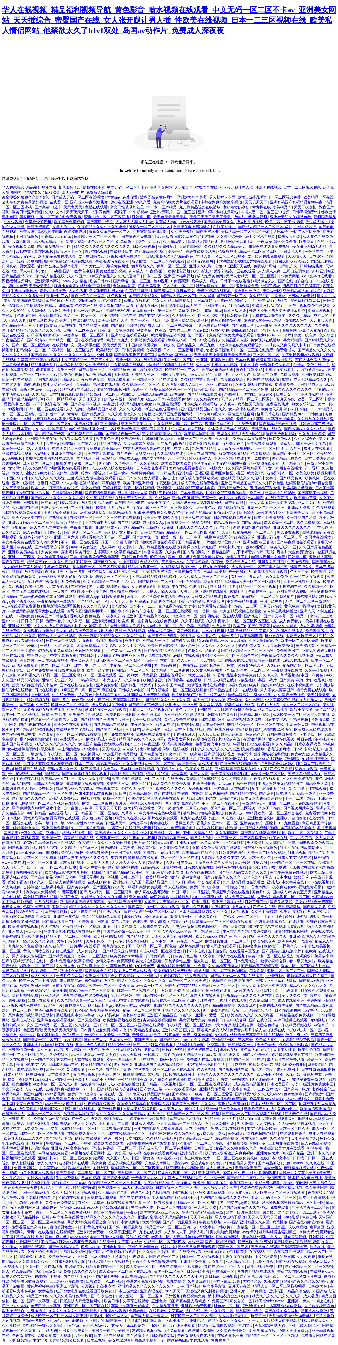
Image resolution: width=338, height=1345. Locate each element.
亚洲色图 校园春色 (259, 542)
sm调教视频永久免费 (268, 557)
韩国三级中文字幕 (311, 444)
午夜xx (217, 562)
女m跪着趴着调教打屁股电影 (31, 749)
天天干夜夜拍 (305, 207)
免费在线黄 (280, 1207)
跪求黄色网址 (118, 266)
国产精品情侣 (151, 754)
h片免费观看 (70, 582)
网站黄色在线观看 (231, 867)
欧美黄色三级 (107, 439)
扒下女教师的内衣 (263, 641)
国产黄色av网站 (185, 1104)
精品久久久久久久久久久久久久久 (102, 246)
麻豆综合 (188, 646)
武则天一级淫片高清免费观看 (152, 596)
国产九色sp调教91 (172, 444)
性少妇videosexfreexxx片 (80, 1207)
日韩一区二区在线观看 (45, 409)
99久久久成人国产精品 (172, 301)
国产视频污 (315, 1094)
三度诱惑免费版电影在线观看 (92, 478)
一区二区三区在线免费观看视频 (171, 779)
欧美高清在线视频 (23, 927)
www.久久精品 (75, 281)
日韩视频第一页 (241, 1045)
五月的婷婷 (168, 493)
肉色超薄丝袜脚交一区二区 (92, 429)
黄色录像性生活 (178, 961)
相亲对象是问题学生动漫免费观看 (219, 1099)
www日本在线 (13, 862)
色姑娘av (162, 498)
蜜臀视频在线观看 (143, 858)
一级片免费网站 (69, 976)
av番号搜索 (153, 552)
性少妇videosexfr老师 (274, 335)
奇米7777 (27, 1035)
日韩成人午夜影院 (48, 784)
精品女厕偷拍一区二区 (215, 286)
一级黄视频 (257, 1291)
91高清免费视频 (120, 966)
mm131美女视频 (72, 242)
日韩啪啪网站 (191, 246)
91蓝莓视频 (68, 892)
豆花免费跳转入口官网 (138, 848)
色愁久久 (195, 651)
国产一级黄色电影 (78, 271)
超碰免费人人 (233, 813)
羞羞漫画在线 (105, 419)
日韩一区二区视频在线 (136, 991)
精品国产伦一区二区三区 (294, 453)
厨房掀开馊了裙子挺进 (268, 867)
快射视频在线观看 (65, 468)
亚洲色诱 (125, 429)
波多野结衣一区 (280, 473)
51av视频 (226, 419)
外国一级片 (228, 636)
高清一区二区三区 (233, 1247)
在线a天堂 (247, 537)
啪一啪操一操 (206, 611)
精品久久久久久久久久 (308, 986)
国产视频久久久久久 (29, 798)
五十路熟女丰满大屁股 (57, 577)
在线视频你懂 (92, 340)
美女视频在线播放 (265, 340)
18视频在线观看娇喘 (161, 409)
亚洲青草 (164, 488)
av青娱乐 (223, 527)
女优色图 (266, 394)
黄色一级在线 (179, 557)
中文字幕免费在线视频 (31, 591)
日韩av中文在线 (202, 340)
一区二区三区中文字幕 (46, 1222)
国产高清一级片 (48, 207)
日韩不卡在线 (194, 951)
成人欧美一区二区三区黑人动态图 (259, 567)
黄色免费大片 (96, 1040)
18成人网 (286, 444)
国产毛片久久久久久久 (268, 936)
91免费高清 (180, 281)
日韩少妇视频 (144, 246)
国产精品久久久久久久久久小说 (35, 330)
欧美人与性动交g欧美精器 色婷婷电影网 (53, 232)
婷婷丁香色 (18, 882)
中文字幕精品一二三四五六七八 (87, 360)
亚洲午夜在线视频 (237, 1257)
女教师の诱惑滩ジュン (123, 744)
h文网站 (197, 793)
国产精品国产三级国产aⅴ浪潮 (149, 527)
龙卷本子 (281, 232)
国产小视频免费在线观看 (309, 306)
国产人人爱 (199, 774)
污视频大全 (240, 1079)
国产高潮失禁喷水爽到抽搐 (263, 833)
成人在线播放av (91, 256)
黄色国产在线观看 (99, 981)
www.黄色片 (206, 508)
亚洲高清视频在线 (295, 912)
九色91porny (293, 1163)
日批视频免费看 (187, 572)
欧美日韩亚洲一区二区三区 (228, 941)
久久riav (274, 665)
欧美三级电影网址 (253, 197)
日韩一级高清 (190, 754)
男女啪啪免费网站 (125, 591)
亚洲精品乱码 (191, 1153)
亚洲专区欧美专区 (301, 636)
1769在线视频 (213, 631)
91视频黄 (207, 237)
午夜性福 (85, 577)
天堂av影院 (21, 242)
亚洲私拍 (121, 882)
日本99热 (246, 513)
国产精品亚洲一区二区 (271, 1079)
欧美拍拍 (279, 1222)
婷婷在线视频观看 (200, 251)
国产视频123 (19, 848)
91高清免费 (285, 384)
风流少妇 (293, 1074)
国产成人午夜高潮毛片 (89, 202)
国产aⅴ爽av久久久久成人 (305, 429)
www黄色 (57, 1079)
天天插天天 (297, 256)
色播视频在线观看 (121, 1252)
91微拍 (191, 1064)
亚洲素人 (31, 1045)
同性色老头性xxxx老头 (123, 651)
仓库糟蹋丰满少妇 (100, 522)
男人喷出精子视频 (97, 818)
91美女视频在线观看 (36, 1173)
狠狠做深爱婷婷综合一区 (171, 389)
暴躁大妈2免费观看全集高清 (91, 1222)
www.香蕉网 (55, 1094)
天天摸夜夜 (111, 749)
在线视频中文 (64, 345)
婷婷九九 (168, 1247)
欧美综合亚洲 (154, 680)
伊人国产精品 (293, 1153)
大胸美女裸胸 (179, 739)
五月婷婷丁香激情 (265, 488)
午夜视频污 (156, 271)
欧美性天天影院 (251, 404)
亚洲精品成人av (309, 384)
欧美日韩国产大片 (113, 320)
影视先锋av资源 (109, 641)
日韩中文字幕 (250, 946)
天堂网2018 (325, 710)
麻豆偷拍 (322, 858)
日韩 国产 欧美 (265, 375)
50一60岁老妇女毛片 (238, 301)
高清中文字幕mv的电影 (276, 419)
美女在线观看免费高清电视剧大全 (197, 468)
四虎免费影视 (281, 769)
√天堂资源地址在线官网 (66, 586)
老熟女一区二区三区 (112, 577)
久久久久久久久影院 (48, 478)
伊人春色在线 (197, 976)
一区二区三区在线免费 (255, 350)
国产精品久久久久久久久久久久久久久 (63, 355)
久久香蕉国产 (126, 463)
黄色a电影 (297, 789)
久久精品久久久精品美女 (225, 246)
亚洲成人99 (36, 759)
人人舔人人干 (176, 1232)
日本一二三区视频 (178, 350)
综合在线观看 (306, 769)
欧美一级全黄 (98, 670)
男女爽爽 (98, 1163)
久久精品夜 (259, 296)
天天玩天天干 (256, 202)
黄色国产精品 (90, 744)
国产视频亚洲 (88, 458)
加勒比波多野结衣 (202, 798)
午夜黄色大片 (82, 660)
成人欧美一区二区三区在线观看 (158, 261)
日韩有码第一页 (159, 956)
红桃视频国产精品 (41, 306)
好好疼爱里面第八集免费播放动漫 (277, 311)
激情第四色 (244, 981)
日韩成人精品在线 (203, 242)
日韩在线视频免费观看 (23, 513)
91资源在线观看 (71, 1198)
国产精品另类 (314, 907)
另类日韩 (287, 1257)
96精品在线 (322, 1301)
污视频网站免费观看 (124, 256)
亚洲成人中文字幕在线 (293, 858)
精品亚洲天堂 (42, 365)
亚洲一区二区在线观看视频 (139, 360)
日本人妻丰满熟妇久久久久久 (84, 858)
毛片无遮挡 (163, 237)
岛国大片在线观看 (280, 493)
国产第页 (27, 705)
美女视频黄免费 (21, 246)
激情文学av (138, 823)
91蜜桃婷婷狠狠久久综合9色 (26, 197)
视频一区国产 (114, 798)
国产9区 (106, 463)
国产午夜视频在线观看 (296, 542)
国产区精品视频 (289, 1188)
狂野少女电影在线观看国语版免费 (82, 286)
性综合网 (260, 862)
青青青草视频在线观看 (285, 1252)
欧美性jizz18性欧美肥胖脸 (66, 872)
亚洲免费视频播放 (249, 749)
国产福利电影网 (124, 325)
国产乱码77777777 (180, 986)
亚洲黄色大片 (291, 251)
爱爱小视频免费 (53, 291)
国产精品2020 (294, 414)
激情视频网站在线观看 (206, 685)
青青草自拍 (142, 1035)
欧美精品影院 (140, 793)
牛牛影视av (139, 212)
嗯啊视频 (122, 375)
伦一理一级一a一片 (28, 867)
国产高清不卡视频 (85, 404)
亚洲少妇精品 (312, 394)
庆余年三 (72, 315)
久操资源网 (128, 562)
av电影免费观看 (25, 665)
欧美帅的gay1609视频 (267, 685)
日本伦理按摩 (215, 572)
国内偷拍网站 (194, 552)
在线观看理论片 (293, 1133)
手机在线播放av (24, 291)
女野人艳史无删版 (214, 567)
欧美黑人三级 (143, 375)
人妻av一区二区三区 (44, 1114)
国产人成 (97, 586)
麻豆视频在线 (134, 1074)
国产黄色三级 (151, 1089)
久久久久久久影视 (258, 1015)
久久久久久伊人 (96, 606)
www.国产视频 (189, 1286)
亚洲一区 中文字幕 (159, 660)
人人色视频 (78, 291)
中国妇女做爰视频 (143, 345)
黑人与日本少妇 (33, 271)
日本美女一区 (287, 394)
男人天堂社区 (89, 345)
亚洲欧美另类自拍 (136, 424)
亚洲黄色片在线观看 (86, 715)
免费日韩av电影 (268, 1183)
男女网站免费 (59, 311)
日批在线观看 (46, 690)
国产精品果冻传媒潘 (204, 394)
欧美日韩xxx (100, 281)
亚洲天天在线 (240, 266)
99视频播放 (91, 798)
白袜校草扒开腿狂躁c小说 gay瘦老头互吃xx (101, 1005)
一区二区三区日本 (61, 867)
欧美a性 (256, 493)
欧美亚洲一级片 (62, 1257)
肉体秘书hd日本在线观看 (228, 429)
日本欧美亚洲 (149, 286)
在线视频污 (208, 764)
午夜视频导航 (198, 562)
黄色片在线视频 (281, 739)
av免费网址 (290, 276)
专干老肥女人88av (146, 1178)
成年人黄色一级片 (58, 384)
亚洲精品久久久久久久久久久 (178, 1005)
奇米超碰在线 (240, 572)
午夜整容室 (258, 591)
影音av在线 (165, 724)
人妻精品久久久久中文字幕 (224, 858)
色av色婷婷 (255, 734)
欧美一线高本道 (212, 695)
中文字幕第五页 (63, 655)
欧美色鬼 (234, 1015)
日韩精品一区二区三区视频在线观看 (50, 803)
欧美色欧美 (305, 473)
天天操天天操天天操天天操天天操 (222, 355)
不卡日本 (132, 729)
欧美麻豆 (307, 242)
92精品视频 (69, 380)
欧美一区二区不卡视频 (284, 222)
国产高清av (36, 340)
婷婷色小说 (177, 340)
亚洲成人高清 (321, 557)
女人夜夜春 (306, 1257)
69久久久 (208, 1104)
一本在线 (249, 394)
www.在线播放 (83, 1055)
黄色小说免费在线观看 (54, 1010)
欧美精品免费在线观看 (57, 256)
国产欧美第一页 (146, 537)
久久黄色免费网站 (207, 670)
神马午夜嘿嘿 (244, 784)
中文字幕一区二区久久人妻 (55, 1084)
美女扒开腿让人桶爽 (40, 897)
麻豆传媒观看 (188, 631)
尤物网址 (231, 394)
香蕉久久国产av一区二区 (110, 232)
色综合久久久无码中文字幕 (107, 1035)
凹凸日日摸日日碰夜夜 (301, 286)
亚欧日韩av (47, 1158)
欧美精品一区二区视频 (171, 670)
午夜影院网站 (171, 976)
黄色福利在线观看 (204, 444)
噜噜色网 (289, 330)
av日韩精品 (159, 897)
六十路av (111, 769)
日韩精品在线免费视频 (295, 1015)
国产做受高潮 (183, 641)
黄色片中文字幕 (92, 867)
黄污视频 (15, 586)
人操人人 (137, 710)
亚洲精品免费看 (213, 1089)
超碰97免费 (17, 286)
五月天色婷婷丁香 (125, 995)
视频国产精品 (325, 217)
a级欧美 (310, 951)
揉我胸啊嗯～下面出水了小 (107, 611)
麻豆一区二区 (157, 508)
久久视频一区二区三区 (191, 315)
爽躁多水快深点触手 (269, 306)
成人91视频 (22, 784)
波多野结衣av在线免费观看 (85, 995)
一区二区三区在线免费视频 (118, 518)
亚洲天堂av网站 (48, 281)
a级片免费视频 (72, 670)
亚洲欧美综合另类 (192, 197)
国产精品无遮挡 (59, 1138)
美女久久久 (291, 995)
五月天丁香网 (126, 803)
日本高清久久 (59, 1074)
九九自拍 (86, 641)
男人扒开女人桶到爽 (121, 532)
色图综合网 (27, 315)
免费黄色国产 (288, 651)
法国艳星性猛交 (69, 365)
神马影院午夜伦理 (226, 320)
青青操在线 (261, 207)
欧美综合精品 (79, 1168)
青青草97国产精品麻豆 (86, 414)
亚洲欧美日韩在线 (317, 375)
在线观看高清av (278, 498)
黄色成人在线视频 (255, 1050)
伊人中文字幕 (158, 774)
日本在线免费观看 (151, 468)
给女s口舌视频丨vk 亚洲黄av (105, 473)
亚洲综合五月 (132, 439)
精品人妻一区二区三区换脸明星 (221, 971)
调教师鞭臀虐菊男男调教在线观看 (52, 818)
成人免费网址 (288, 1069)
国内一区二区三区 (56, 665)
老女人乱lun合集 (227, 1281)
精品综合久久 (265, 281)
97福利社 (238, 591)
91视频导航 (103, 503)
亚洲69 (201, 1015)
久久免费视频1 (309, 522)
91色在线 (129, 315)
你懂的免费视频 (199, 769)
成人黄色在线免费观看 (200, 483)
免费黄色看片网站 (208, 557)
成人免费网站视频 (70, 882)
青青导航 (312, 468)
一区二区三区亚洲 (305, 232)
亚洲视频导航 (187, 843)
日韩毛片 (222, 375)
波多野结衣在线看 (124, 572)
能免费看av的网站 (116, 1129)
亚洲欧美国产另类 (213, 1079)
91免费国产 (218, 1301)
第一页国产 (166, 311)
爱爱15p (229, 1173)
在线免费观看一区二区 (134, 498)
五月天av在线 (173, 562)
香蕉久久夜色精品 (85, 616)
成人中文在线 (309, 503)
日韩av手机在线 (267, 660)
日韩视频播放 (289, 907)
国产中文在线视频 (134, 1198)
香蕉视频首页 (108, 789)
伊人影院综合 (23, 1163)
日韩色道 (315, 414)
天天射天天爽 (318, 695)
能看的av (165, 355)
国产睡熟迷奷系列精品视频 (230, 729)
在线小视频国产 (300, 685)
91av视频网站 (216, 793)
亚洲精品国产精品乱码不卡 (83, 902)
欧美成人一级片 (205, 281)
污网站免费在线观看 (148, 340)
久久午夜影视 (316, 670)
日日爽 (121, 793)
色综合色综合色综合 (257, 1188)
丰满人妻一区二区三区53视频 (265, 212)
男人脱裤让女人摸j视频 (137, 493)
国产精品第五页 (207, 931)
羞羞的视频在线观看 (214, 291)
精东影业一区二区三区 (212, 961)
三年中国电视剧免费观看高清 (211, 537)
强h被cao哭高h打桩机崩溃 (100, 301)
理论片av (181, 1163)
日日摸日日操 (32, 621)
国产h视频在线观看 (35, 724)
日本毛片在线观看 (109, 1335)
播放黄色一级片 (247, 291)
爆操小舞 (59, 991)
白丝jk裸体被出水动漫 (177, 606)
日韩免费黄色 (38, 227)
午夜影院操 (220, 907)
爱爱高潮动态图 (17, 404)
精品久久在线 (126, 818)
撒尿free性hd (287, 1109)
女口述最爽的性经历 (125, 902)
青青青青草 (221, 1340)
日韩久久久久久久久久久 (292, 389)
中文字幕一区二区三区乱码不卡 (240, 838)
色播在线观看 (96, 207)
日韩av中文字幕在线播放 (276, 981)
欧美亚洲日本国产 (34, 986)
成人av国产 (76, 276)
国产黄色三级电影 (136, 237)
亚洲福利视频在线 (126, 1050)
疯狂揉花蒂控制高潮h (85, 434)
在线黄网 (317, 818)
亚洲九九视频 (46, 380)
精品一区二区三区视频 (258, 586)
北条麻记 (279, 296)
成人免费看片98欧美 (296, 621)
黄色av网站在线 (36, 951)
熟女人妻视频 (38, 449)
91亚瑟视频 (297, 853)
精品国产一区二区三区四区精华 (193, 532)
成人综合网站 (126, 1089)
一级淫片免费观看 (275, 365)
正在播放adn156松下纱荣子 (202, 665)
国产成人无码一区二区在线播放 (78, 197)
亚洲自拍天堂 (114, 1247)
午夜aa (138, 508)
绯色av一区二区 (101, 242)
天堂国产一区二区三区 (137, 1173)
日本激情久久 (182, 508)
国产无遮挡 (234, 503)
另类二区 (146, 789)
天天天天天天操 (108, 808)
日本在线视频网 (288, 1010)
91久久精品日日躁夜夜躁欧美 (297, 744)
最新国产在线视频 (30, 769)
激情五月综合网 (241, 414)
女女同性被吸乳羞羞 (127, 207)
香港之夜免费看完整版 (145, 1281)
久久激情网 (279, 1138)
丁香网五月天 (184, 734)
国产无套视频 (89, 1020)
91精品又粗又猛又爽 (140, 1109)
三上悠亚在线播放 (283, 1143)
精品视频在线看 (231, 508)
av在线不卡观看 (182, 1326)
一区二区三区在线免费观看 (59, 217)
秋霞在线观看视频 (234, 453)
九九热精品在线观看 (111, 724)
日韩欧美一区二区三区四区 (119, 660)
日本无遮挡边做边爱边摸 (50, 320)
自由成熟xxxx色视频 (292, 261)
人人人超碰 (75, 409)
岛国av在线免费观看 (21, 1109)
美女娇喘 (157, 922)
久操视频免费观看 (157, 572)
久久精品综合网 (230, 237)
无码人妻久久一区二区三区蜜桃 (67, 508)
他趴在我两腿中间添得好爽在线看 (203, 991)
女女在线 (46, 1291)
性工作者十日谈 (51, 414)
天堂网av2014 (253, 434)
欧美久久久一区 (283, 547)
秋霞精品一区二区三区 (80, 1129)
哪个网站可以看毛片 (238, 242)
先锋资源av (59, 1055)
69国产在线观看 (33, 1247)
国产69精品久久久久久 (222, 877)
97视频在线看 (204, 739)
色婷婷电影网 (124, 286)
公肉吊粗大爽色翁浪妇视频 (25, 202)
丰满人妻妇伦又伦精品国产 (281, 784)
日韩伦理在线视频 (67, 493)
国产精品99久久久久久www (258, 1094)
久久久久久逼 (130, 409)
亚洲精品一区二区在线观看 (156, 380)
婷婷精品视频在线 (147, 1331)
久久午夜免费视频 (298, 779)
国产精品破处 (269, 1163)
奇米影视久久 (29, 675)
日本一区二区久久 (294, 1129)
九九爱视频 (176, 1281)
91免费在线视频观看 (19, 577)
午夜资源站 (124, 1296)
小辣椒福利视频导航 (201, 404)
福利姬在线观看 (106, 384)
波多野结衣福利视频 (271, 754)
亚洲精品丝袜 (119, 370)
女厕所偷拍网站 (304, 1138)
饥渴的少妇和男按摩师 (75, 789)
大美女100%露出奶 (57, 552)
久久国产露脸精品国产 (247, 468)
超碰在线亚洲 (122, 202)
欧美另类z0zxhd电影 (127, 956)
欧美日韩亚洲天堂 (111, 823)
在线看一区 (59, 202)
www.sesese (79, 1237)
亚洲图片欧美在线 (172, 375)
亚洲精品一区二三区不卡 (232, 1040)
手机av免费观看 (57, 567)
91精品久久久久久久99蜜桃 (123, 636)
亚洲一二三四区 (21, 557)
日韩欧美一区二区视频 (105, 1281)
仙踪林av (50, 1207)
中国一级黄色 (271, 601)
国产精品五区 (293, 463)
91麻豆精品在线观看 (49, 419)
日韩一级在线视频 (130, 631)
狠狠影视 (53, 774)
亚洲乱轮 (133, 641)
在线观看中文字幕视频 (75, 729)
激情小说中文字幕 (185, 877)
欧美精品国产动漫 (101, 409)
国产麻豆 (266, 793)
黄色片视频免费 (249, 370)
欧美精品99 (282, 207)
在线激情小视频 (94, 1084)
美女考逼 (218, 700)
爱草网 (102, 591)
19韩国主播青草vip (294, 1331)
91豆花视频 (127, 419)
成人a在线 (293, 1099)
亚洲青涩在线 (236, 759)
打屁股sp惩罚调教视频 (217, 1326)
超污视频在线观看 (264, 463)
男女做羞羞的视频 (111, 271)
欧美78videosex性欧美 (161, 853)
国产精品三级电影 (150, 251)
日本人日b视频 (72, 862)
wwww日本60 (200, 375)
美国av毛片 (268, 680)
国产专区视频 (154, 458)
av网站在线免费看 (53, 1153)
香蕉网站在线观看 (292, 1271)
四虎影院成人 (312, 848)
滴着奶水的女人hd (212, 1030)
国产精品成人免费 (93, 325)
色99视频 (160, 281)
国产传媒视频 (109, 1109)
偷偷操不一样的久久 (281, 946)
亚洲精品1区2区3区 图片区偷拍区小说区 (211, 473)
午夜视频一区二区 (62, 754)
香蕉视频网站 (279, 749)
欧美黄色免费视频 (69, 222)
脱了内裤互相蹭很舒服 (38, 739)
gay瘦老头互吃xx (270, 513)
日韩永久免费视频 (63, 798)
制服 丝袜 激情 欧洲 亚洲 (40, 537)
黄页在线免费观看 (148, 370)
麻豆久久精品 (310, 330)
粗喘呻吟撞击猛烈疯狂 (65, 853)
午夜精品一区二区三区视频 (71, 350)
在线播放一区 (144, 311)
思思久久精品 (228, 434)
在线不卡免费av (91, 1202)
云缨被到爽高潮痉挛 (63, 1089)
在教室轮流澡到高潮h (151, 232)
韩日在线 (305, 739)
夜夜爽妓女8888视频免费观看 (106, 380)
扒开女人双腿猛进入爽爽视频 (271, 503)
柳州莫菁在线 (268, 414)
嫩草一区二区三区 (172, 266)
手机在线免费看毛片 (282, 370)
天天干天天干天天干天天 (210, 217)
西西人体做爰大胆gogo (314, 360)
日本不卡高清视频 (269, 518)
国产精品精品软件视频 (278, 424)
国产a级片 (253, 616)
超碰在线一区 (111, 1094)
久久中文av (54, 212)
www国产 (256, 498)
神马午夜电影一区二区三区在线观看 (162, 611)
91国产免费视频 (291, 695)
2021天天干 (174, 1291)
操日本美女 (186, 291)
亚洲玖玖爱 (51, 995)
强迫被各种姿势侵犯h (287, 1064)
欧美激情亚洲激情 (121, 715)
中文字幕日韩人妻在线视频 (223, 956)
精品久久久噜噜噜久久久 (236, 1148)
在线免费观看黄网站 (160, 1153)
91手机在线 (289, 848)
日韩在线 (48, 503)
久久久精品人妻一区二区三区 (178, 424)
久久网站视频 (211, 705)
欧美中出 (189, 567)
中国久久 (59, 449)
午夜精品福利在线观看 (56, 601)
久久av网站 (254, 700)
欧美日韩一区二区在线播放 (271, 956)
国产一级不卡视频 (146, 320)
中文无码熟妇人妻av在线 (144, 449)
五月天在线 (286, 399)
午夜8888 (257, 1252)
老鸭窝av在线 (229, 739)
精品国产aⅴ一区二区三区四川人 (137, 1168)
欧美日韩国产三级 (157, 729)
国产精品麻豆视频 (255, 715)
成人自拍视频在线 (270, 1030)
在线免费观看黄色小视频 (66, 1099)
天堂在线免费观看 (89, 1060)
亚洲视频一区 (109, 1188)
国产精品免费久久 (219, 222)
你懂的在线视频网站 (113, 389)
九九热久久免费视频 (25, 946)
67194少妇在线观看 (266, 759)
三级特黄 (110, 458)
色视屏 (113, 877)
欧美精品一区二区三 (182, 370)
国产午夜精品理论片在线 (165, 651)
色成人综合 (150, 562)
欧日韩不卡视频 (270, 1074)
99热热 (301, 1183)
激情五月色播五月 (222, 715)
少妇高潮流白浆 (115, 1207)
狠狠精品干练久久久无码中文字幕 (249, 478)
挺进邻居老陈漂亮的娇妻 (100, 483)
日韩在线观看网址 (180, 1074)
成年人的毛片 (64, 227)
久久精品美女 (174, 242)
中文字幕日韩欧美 (262, 1129)
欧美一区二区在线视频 (266, 853)
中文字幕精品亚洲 (126, 552)
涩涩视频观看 (56, 518)
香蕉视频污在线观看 (112, 261)
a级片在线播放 (191, 946)
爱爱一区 (176, 251)
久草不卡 (129, 813)
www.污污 (34, 931)
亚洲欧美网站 (215, 306)
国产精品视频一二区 (54, 246)
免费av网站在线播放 (249, 439)
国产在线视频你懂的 (171, 793)
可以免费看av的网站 (212, 325)
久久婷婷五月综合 (52, 557)
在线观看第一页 (227, 522)
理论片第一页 (322, 917)
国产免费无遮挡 (216, 1010)
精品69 (302, 616)
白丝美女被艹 (224, 227)
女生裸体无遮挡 (54, 429)
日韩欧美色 (318, 1286)
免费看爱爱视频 (38, 222)
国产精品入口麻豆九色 (196, 345)
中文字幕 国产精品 (170, 685)
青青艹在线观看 (40, 1232)
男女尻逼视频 (232, 380)
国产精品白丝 (178, 922)
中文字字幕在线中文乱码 (160, 813)
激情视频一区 (178, 522)
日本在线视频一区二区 (127, 1133)
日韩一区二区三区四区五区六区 (204, 439)
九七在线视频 (150, 1232)
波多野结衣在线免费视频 (158, 621)
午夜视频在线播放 (287, 670)
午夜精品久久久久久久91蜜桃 (102, 227)
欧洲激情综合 (13, 1311)
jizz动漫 (54, 271)
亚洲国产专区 (42, 1060)
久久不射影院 (193, 621)
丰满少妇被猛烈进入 (91, 626)
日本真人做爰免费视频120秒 (104, 1030)
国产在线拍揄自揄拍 (295, 281)
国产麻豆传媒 (105, 562)
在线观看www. (313, 370)
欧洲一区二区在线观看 (70, 705)
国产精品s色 (309, 981)
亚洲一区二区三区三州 (266, 508)
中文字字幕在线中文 (19, 734)
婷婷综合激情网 (201, 1331)
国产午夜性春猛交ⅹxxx (135, 453)
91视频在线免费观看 (153, 734)
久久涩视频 (51, 927)
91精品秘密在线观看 (75, 503)
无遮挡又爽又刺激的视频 (172, 936)
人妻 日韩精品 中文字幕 (247, 631)
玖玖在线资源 (264, 941)
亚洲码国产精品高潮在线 (148, 616)
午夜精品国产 (137, 291)
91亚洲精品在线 (263, 1331)
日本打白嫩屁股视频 (66, 394)
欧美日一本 (152, 518)
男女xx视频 (91, 488)
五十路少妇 (52, 532)
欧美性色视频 (179, 271)
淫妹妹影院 (283, 360)
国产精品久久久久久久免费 (168, 700)
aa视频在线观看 (296, 660)
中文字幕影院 (233, 843)
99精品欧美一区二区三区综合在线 (230, 655)
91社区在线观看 (168, 404)
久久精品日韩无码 (161, 1138)
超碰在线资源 (296, 917)
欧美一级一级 (173, 537)
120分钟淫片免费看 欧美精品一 (95, 449)
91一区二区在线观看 (307, 577)
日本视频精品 (45, 242)
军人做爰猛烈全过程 (182, 803)
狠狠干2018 (245, 419)
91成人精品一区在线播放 (160, 951)
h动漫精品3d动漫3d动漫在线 (170, 365)
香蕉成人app (166, 222)
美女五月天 (302, 892)
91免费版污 (126, 242)
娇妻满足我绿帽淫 (61, 325)
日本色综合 (253, 877)
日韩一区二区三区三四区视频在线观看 (132, 1025)
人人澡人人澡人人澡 (128, 862)
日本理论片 (286, 793)
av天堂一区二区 (149, 986)
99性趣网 (104, 355)
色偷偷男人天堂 (64, 720)
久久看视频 (149, 463)
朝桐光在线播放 (214, 591)
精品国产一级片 (249, 1311)
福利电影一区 (82, 591)
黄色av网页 (261, 887)
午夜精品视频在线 (56, 237)
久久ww (202, 365)
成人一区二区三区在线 (301, 705)
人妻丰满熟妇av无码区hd (194, 1237)
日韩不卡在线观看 (235, 281)
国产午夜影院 (13, 562)
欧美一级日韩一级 (50, 823)
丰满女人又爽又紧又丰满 (286, 345)
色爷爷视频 (228, 251)
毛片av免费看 (301, 838)
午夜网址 (119, 705)
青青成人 (136, 271)
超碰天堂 (245, 754)
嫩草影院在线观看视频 (62, 606)
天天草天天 (66, 1173)
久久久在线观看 (50, 1050)
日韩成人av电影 (301, 296)
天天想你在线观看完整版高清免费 (279, 1247)
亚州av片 (53, 833)
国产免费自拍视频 (281, 434)
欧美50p (68, 444)
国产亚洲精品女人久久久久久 (243, 872)
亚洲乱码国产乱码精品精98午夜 (296, 202)
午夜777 (42, 705)
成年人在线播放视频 (250, 217)
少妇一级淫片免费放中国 (37, 670)
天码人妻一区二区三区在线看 (246, 232)
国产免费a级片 (291, 680)
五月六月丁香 (75, 537)
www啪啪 (239, 641)
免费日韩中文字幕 (204, 887)
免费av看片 (56, 621)
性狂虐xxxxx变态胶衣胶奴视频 (108, 468)
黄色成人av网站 (157, 1163)
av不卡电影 (41, 404)
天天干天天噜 (122, 601)
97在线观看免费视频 (55, 651)
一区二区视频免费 (286, 197)
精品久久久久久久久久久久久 (142, 981)
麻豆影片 (64, 463)
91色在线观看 (190, 222)
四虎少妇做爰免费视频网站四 (196, 927)
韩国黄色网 (69, 897)
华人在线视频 (176, 887)
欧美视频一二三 (44, 971)
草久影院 (46, 734)
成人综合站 (100, 705)
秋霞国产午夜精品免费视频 (98, 1010)
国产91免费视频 (195, 907)
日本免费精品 (192, 493)
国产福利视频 (38, 1124)
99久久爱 (143, 202)
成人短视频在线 (160, 710)
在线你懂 (130, 197)
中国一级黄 (76, 572)
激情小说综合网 (274, 961)
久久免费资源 (182, 232)
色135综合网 (236, 1020)
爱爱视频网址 (200, 789)
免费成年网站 (265, 266)
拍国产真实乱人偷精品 (120, 542)
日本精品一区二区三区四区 (97, 237)
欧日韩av (158, 557)
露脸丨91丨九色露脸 (282, 823)
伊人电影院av (71, 981)
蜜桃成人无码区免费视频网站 (169, 414)
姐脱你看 (65, 306)
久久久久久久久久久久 (217, 646)
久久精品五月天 (239, 1262)
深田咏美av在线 (218, 424)
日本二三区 (152, 276)
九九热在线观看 (98, 375)
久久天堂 (59, 1193)
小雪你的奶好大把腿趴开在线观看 (156, 798)
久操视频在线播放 (38, 631)
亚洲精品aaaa (80, 419)
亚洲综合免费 (248, 286)
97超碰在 (118, 858)
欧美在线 (318, 1247)
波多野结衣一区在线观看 (235, 271)
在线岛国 (195, 1242)
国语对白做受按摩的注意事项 (102, 1257)
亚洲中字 (206, 212)
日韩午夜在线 (64, 986)
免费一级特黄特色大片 (246, 665)
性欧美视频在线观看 (158, 542)
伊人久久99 (47, 1163)
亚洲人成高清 (305, 227)
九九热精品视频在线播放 (200, 207)
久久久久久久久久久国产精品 (121, 1114)
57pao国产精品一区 (213, 641)
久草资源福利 (199, 1281)
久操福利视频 (265, 1173)
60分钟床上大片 (91, 966)
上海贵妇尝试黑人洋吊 (214, 862)
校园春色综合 (268, 1025)
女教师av (42, 453)
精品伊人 (156, 862)
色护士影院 (88, 636)
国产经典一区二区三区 (83, 532)
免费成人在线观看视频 (205, 1060)
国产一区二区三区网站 (38, 375)
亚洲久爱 (96, 1069)
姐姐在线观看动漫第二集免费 (181, 966)
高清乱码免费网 (200, 261)
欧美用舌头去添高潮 (168, 335)
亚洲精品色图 (104, 621)
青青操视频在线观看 (127, 365)
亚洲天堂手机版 (92, 877)
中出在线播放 (27, 237)
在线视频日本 (121, 251)
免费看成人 (286, 350)
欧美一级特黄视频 (147, 720)
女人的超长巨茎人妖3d (23, 567)
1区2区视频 (239, 912)
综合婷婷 (120, 606)
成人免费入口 (89, 951)
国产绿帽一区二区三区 (132, 281)
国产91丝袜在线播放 (260, 848)
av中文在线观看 (232, 498)
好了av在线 (278, 838)
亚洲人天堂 (270, 330)
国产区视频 (101, 887)
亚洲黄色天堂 (298, 724)
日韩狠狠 (31, 503)
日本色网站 (135, 1094)
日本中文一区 (163, 941)
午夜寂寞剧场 (114, 616)
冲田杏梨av (62, 1124)
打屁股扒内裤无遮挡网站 (81, 1301)
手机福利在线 (290, 586)
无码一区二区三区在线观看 (308, 601)
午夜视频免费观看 (262, 444)
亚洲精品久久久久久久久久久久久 (146, 1286)
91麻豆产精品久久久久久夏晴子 (114, 276)
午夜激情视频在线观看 (301, 355)
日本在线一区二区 (178, 286)
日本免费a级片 (213, 720)
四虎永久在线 (264, 907)
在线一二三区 (246, 606)
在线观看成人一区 (63, 813)
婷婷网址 (315, 1000)
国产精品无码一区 (92, 601)
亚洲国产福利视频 (179, 276)
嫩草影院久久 (143, 266)
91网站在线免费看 (282, 734)
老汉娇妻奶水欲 (236, 207)
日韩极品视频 (120, 513)
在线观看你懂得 (180, 399)
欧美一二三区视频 (97, 803)
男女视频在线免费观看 (173, 971)
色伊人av (237, 1267)
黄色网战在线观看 (62, 759)
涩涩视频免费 (319, 1173)
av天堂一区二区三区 (268, 774)
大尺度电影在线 (83, 912)
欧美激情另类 (323, 572)
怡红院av (16, 306)
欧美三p (53, 444)
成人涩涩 (194, 306)
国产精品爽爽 (291, 478)
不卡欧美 (235, 700)
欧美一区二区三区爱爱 (300, 641)
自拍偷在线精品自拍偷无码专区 (210, 513)
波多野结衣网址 (29, 912)
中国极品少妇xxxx (88, 311)
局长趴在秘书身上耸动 (165, 872)
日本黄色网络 (214, 724)
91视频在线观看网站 (88, 1153)
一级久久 (167, 345)
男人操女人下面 (222, 197)
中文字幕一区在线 (151, 330)
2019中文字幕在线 (207, 897)
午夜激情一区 (142, 724)
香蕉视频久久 (241, 1183)
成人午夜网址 (152, 803)
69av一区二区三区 (160, 764)
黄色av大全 (224, 370)
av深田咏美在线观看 (291, 1020)
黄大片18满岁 (205, 1207)
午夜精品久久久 (170, 769)
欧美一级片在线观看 (243, 1212)
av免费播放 (210, 843)
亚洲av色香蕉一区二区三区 (114, 1148)
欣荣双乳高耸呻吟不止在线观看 (50, 843)
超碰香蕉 (264, 360)
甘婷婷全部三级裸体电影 (58, 266)
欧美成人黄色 (267, 1040)
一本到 (25, 419)
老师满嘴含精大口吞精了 (308, 976)
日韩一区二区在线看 (80, 330)
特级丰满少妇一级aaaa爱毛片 (243, 547)
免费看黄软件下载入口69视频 (220, 744)
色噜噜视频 (290, 375)
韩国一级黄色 (143, 1158)
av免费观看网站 (93, 513)
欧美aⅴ (207, 370)
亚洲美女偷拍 (107, 685)
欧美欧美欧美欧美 (176, 463)
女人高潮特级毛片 (243, 409)
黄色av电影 (121, 922)
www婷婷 (242, 862)
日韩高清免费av (305, 212)
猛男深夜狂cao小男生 (41, 1129)
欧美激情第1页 (184, 695)
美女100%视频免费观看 (102, 917)
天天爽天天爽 (321, 320)
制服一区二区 (57, 296)
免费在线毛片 (318, 365)
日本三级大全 (260, 858)
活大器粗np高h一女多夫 (262, 1237)
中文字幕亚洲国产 (121, 1232)
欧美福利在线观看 (272, 301)
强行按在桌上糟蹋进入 (192, 227)
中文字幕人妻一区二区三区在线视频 (161, 1207)
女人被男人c (91, 754)
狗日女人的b (201, 838)
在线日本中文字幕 (275, 1158)
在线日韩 (61, 404)
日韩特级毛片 (311, 266)
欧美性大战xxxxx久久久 (24, 1138)
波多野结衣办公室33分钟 (229, 1296)
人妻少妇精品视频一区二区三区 (248, 532)
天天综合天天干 (248, 1168)
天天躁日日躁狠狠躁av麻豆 (221, 734)
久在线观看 (13, 222)
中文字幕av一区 (184, 616)
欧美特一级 (53, 1005)
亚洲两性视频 (96, 976)
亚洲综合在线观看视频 (130, 335)
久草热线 (34, 261)
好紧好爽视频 (162, 1045)
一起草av (115, 828)
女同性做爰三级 (29, 1104)
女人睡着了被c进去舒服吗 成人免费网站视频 (181, 478)
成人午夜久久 (42, 976)
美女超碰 (27, 660)
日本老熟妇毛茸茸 (210, 414)
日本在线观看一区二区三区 (274, 1104)
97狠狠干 (119, 212)
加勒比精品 (212, 311)
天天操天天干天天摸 (21, 1188)
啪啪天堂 (325, 542)
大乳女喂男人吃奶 (125, 626)
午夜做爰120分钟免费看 (277, 242)
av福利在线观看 (186, 655)
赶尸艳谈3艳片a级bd (44, 335)
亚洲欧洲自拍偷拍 (291, 818)
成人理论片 (127, 547)
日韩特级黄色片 (235, 887)
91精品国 (101, 1168)
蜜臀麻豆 (27, 217)
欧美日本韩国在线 (201, 453)
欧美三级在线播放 (196, 518)
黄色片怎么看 (249, 646)
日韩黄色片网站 (93, 1227)
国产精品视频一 (191, 542)
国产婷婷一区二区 (231, 296)
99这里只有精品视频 (120, 754)
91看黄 (219, 675)
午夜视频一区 (124, 759)
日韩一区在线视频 (17, 380)
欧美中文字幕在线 (99, 453)
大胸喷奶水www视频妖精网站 (197, 503)
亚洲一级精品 (23, 483)
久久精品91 (95, 1321)
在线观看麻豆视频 (244, 951)
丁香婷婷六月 (27, 779)
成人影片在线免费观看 (266, 256)
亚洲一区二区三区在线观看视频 (295, 803)
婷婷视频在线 (38, 700)
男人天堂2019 (145, 843)
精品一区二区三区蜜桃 (62, 675)
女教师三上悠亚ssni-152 (189, 330)
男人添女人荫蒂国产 (277, 690)
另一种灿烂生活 (212, 1064)
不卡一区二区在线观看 (80, 542)
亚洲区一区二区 (266, 355)
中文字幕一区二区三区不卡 (86, 335)
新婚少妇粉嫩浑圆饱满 (215, 350)
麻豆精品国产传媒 (50, 434)
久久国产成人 (118, 1158)
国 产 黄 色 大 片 (233, 936)
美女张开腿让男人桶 (106, 291)
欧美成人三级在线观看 (57, 636)
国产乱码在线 (323, 562)
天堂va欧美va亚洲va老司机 (291, 1316)
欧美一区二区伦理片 (305, 833)
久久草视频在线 (170, 453)
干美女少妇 (107, 1055)
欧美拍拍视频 (71, 375)
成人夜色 (85, 695)
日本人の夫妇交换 (17, 1276)
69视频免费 (25, 616)
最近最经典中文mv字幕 (75, 1015)
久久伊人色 (241, 375)
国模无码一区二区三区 (96, 1173)
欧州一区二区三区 (17, 1010)
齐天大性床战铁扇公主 (130, 1326)
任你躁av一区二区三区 (131, 670)
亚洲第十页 (52, 838)
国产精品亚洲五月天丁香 (23, 325)
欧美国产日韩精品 (52, 616)
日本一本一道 (85, 665)
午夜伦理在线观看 (265, 779)
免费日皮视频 (319, 311)
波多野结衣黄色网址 (157, 197)
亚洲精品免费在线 (42, 439)
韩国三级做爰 (162, 291)
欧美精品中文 (157, 877)
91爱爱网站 (74, 1267)
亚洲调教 (292, 759)
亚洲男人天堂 (211, 759)
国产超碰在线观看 (61, 301)
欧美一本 (39, 488)
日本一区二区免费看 (40, 858)
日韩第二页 (141, 217)
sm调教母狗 (187, 764)
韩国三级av (271, 286)
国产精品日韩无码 (136, 685)
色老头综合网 (134, 1015)
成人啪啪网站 (239, 1193)
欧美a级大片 (72, 1035)
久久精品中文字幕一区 (199, 380)
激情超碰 (191, 813)
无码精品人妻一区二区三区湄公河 (252, 582)
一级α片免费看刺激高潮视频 (70, 961)
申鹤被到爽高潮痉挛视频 (222, 202)
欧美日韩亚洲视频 (27, 212)
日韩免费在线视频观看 (239, 764)
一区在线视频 (190, 582)
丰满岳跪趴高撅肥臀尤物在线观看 (244, 261)
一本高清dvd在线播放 (232, 789)
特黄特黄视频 (143, 473)
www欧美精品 (153, 532)
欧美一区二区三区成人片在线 (306, 966)
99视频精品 (169, 567)
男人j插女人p (153, 522)
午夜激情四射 (81, 527)
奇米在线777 (167, 1158)
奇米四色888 (82, 700)
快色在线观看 (268, 705)
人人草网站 (36, 311)
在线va (299, 365)
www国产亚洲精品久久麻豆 (247, 1222)
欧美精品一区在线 (318, 197)
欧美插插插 (151, 1222)
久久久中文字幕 (132, 646)
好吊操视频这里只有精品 (292, 1055)
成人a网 (135, 1153)
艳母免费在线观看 (311, 690)
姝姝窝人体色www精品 (263, 320)
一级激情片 (135, 399)
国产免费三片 (243, 325)
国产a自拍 (183, 355)
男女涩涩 (27, 266)
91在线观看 (317, 789)
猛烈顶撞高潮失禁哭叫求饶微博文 (267, 1119)
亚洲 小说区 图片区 (178, 1030)
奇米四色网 (100, 212)
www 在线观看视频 (52, 660)
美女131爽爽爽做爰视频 (24, 301)
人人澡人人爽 (269, 271)
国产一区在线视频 (139, 488)
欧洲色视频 (202, 271)
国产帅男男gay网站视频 (240, 1202)
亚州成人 (173, 705)
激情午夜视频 (84, 1074)
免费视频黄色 (97, 853)
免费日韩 (46, 789)
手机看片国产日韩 (114, 1124)
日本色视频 (91, 1178)
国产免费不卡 (207, 232)
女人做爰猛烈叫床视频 (150, 586)
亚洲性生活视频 (261, 818)
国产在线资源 (86, 424)
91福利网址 (87, 680)
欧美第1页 (256, 473)
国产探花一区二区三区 (157, 582)
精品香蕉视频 (227, 1138)
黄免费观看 (305, 646)
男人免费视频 (288, 532)
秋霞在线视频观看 (17, 453)
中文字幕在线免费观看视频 (240, 345)
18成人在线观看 (209, 828)
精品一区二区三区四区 (258, 251)
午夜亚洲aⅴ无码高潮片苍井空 (128, 404)
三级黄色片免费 (135, 557)
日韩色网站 (97, 572)
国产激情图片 (138, 1335)
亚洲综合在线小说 (66, 453)
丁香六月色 (249, 365)
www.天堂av (55, 1104)
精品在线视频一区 (143, 567)
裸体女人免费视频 (41, 892)
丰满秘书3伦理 (118, 311)
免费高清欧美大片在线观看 (176, 202)
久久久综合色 (305, 439)
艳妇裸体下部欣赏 (293, 1045)
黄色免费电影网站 (299, 606)
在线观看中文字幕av (69, 1183)
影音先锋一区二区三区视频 (233, 808)
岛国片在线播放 (318, 537)
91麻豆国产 (69, 690)
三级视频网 (112, 488)
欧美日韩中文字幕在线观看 (127, 1301)
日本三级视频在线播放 (302, 582)
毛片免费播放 (67, 1178)
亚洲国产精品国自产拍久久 (204, 409)
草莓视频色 (289, 675)
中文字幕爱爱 (266, 1257)
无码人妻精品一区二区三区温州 (252, 276)
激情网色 (152, 1050)
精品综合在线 (119, 1045)
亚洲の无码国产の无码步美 (195, 498)
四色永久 (232, 596)
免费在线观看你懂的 (269, 315)
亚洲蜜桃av (275, 976)
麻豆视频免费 (194, 1296)
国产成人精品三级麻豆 (314, 1005)
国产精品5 (151, 1084)
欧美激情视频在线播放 (254, 384)
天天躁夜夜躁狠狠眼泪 (236, 449)
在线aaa (8, 315)
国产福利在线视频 (63, 488)
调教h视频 (32, 384)
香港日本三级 (49, 483)
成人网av (108, 547)
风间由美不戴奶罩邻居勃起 (186, 320)
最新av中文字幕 (292, 1173)
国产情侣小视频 (109, 729)
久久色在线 (315, 1163)
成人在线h (32, 532)
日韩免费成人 (280, 439)
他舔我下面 (86, 1296)
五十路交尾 (218, 951)
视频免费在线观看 (239, 705)
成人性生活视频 (250, 222)
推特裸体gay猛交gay (315, 1119)
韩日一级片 (307, 793)
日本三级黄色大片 (195, 1158)
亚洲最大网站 (109, 1074)
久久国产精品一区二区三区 (50, 1025)
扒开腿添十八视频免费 (185, 1168)
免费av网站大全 (322, 1262)
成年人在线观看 (137, 301)
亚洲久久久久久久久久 (293, 325)
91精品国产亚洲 (315, 759)
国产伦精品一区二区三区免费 (244, 389)
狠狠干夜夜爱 (302, 710)
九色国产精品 (203, 449)
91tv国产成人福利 (253, 828)
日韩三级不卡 (132, 877)
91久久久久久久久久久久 (56, 744)
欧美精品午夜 (108, 350)
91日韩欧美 (258, 1064)
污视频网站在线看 (78, 1114)
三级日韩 (190, 705)
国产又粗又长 (281, 902)
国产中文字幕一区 (154, 315)
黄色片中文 (314, 251)
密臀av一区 (271, 291)
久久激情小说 (223, 1124)
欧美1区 (130, 808)
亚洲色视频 (139, 897)
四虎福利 (255, 577)
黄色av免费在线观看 (88, 296)
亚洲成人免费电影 (233, 1104)
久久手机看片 (218, 621)
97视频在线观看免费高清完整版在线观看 (249, 1035)
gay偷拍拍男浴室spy (61, 1227)
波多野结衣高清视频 (127, 774)
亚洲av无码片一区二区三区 (173, 212)
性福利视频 (299, 720)
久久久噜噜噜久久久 (125, 414)
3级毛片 (218, 315)
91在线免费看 (64, 695)
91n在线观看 (239, 306)
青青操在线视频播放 (280, 611)
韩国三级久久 (302, 567)
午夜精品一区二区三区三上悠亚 (115, 1183)
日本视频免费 (172, 306)
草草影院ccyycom (161, 439)
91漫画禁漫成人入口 (179, 384)
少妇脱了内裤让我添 (199, 419)
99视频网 (16, 409)
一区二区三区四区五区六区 (254, 621)
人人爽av (228, 404)
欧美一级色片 (305, 335)
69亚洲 (202, 360)
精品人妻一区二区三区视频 (69, 936)
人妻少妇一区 (311, 734)
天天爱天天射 (40, 286)
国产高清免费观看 (100, 493)
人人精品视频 (109, 1015)
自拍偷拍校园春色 (319, 1306)
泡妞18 (221, 266)
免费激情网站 (189, 311)
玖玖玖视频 (202, 522)
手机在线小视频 (224, 365)
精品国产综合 (110, 444)
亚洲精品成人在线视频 (302, 291)
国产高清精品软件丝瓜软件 (155, 577)
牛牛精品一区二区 (63, 340)
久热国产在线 (270, 808)
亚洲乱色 (59, 907)
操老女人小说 (289, 237)
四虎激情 (165, 991)
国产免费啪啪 (258, 458)
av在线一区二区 (190, 941)
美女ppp (114, 197)
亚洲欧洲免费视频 (210, 1193)
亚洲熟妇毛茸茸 (271, 562)
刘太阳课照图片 (223, 586)
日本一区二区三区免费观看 (42, 1133)
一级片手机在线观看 (57, 646)
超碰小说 (159, 1326)
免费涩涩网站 (25, 1168)
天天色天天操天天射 (170, 217)
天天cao (224, 784)
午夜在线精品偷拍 (159, 1183)
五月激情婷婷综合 (230, 853)
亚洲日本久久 (130, 478)
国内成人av (281, 892)
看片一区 (239, 577)
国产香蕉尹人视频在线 (188, 1119)
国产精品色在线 (243, 793)
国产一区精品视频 (220, 1242)
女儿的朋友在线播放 (285, 468)
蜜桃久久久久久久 (171, 789)
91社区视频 (40, 695)
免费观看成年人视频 (305, 774)
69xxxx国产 (155, 399)
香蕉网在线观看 (88, 651)
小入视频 (169, 1084)
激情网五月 (167, 246)
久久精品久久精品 (312, 419)
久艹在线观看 (246, 690)
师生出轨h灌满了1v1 (224, 542)
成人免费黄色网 (210, 276)
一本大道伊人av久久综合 (120, 680)
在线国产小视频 (138, 828)
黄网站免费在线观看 (309, 1079)
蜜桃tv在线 (133, 917)
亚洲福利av (109, 424)
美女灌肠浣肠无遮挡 (309, 246)
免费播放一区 (223, 1271)
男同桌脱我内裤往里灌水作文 (37, 808)
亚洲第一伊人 (299, 1301)
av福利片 (322, 1025)
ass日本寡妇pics (206, 301)
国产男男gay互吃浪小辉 (24, 833)
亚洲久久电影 (201, 266)
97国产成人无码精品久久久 (305, 380)
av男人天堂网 (130, 1055)
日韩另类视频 (133, 350)
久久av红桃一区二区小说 (164, 626)
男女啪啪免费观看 (174, 848)
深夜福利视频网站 (17, 281)
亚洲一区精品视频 (61, 399)
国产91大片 (322, 912)
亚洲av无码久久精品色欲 (291, 217)
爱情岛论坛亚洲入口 (59, 680)
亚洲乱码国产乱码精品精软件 (159, 1064)
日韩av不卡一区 (69, 251)
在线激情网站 (84, 320)
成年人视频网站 (161, 631)
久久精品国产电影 (233, 340)
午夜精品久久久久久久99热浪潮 (288, 655)
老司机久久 (288, 266)
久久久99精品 (300, 315)
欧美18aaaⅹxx (206, 936)
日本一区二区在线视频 (201, 1257)
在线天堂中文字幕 (114, 1242)
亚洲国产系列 (209, 1173)
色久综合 (327, 335)
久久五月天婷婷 (312, 434)
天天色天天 (73, 207)
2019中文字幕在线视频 (35, 251)
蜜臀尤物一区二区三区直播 (107, 217)
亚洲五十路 (67, 370)
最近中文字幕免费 (241, 675)
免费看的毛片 (241, 1030)
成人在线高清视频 (249, 1084)
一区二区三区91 (59, 424)
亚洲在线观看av (172, 675)
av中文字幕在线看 (260, 237)
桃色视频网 (117, 296)
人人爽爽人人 (171, 1109)
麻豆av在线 (274, 636)
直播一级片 (201, 902)
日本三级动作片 (95, 1326)
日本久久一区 (41, 882)
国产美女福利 (79, 887)
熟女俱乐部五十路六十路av (35, 685)
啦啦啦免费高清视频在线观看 (68, 261)
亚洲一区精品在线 (229, 458)
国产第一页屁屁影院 (117, 330)
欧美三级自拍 (199, 675)
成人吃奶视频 (311, 626)
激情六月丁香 (237, 557)
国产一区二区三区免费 (31, 345)
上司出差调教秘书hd (300, 271)
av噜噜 (47, 1045)
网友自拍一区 (241, 1301)
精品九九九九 (118, 340)
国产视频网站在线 (95, 759)
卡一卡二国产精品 (161, 207)
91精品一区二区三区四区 (150, 227)
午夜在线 (180, 586)
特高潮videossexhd (270, 1301)
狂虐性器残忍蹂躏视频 (94, 793)
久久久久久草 (85, 1271)
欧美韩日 (84, 384)
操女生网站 (87, 779)
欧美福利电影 (251, 636)
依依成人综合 (317, 222)
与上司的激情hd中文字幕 (79, 749)
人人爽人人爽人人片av (134, 222)
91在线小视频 (234, 818)
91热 (279, 1267)
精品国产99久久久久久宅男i (50, 562)
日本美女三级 (93, 266)
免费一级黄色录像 (198, 1035)
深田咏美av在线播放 (185, 680)
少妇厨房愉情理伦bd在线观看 (279, 922)
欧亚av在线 (113, 399)
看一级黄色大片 (302, 961)
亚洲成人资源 (299, 508)
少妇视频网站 (227, 212)
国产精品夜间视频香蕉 (260, 966)
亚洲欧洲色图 (222, 360)
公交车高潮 (216, 1045)
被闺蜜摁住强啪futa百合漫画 (235, 330)
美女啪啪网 (293, 340)
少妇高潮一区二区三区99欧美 (111, 394)
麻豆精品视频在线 (78, 838)
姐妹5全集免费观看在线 (174, 828)
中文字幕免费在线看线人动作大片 (30, 542)
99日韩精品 (209, 779)
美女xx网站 (273, 1168)
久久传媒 (173, 552)
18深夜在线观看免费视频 (269, 246)
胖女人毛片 (326, 296)
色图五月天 (54, 572)
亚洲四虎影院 (68, 1286)
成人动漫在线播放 (124, 1084)
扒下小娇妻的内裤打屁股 (254, 552)
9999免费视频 (245, 424)
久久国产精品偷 (234, 779)
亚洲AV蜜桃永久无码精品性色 (168, 256)
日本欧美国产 (278, 1084)
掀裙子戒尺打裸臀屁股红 (184, 715)
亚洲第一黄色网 (67, 917)
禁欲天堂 (301, 877)
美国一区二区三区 (169, 1271)
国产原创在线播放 (219, 754)
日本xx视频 (244, 360)
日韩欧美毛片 (238, 315)
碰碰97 (145, 1005)
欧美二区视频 (198, 626)
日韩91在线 (64, 1045)
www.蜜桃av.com (80, 823)
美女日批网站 (50, 315)
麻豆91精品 (213, 582)
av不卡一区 (314, 1202)
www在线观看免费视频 (21, 606)
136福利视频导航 (190, 1045)
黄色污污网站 (149, 242)
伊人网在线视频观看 (263, 380)
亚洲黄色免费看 (55, 828)
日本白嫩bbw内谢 (78, 808)
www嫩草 (265, 325)
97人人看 (69, 483)
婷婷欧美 (140, 922)
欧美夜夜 (153, 350)
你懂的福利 (172, 867)
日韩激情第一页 (69, 522)
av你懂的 (178, 394)
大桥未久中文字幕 (154, 927)
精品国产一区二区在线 (100, 813)
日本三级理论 (235, 311)
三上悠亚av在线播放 (216, 384)
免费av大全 (300, 754)
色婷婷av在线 (86, 306)
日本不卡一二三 (143, 606)
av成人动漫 (221, 626)
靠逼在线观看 (96, 251)
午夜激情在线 (167, 483)
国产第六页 (87, 444)
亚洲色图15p (253, 1306)
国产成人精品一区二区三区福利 (265, 227)
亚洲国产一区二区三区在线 (293, 862)
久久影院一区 (79, 621)
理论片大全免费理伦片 (296, 552)
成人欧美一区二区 (38, 463)
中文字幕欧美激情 (278, 646)
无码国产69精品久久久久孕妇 (225, 1198)
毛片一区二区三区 (179, 360)
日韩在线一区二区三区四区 (165, 995)
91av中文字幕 (178, 449)
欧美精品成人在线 (240, 562)
